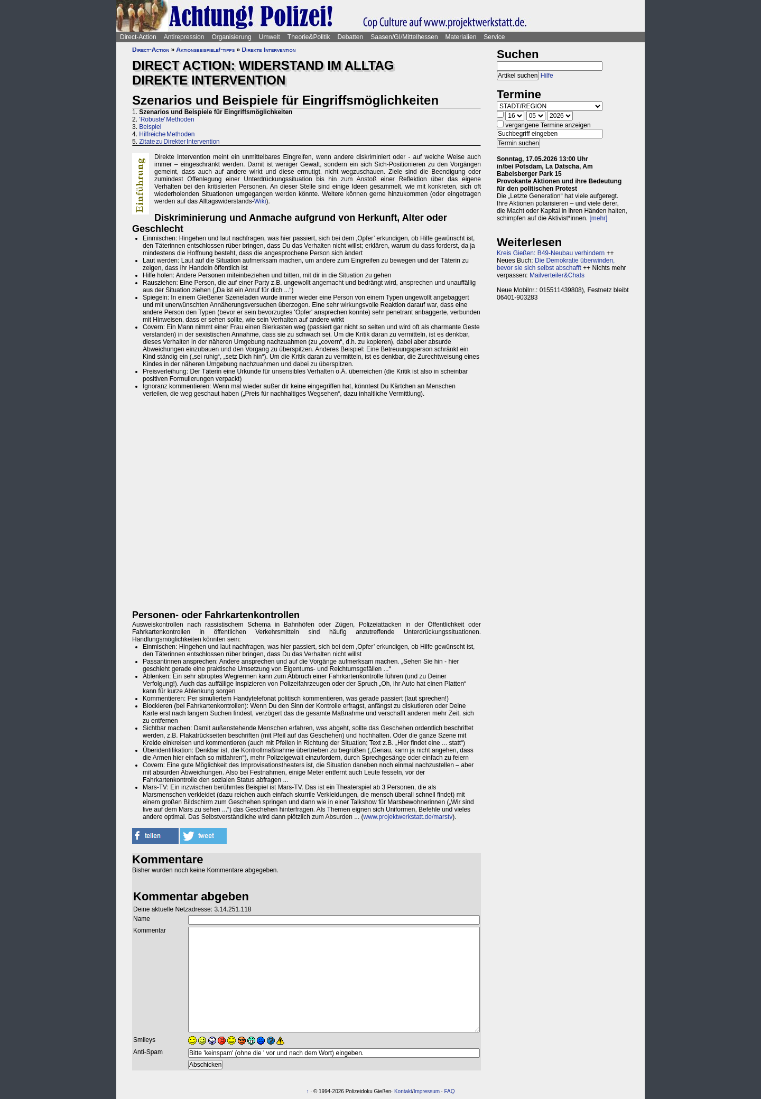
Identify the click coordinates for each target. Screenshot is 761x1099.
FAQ (449, 1091)
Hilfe (547, 75)
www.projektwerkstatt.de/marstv (408, 817)
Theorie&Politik (308, 37)
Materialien (461, 37)
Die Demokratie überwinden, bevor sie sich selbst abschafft (556, 264)
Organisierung (231, 37)
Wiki (260, 201)
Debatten (351, 37)
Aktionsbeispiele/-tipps (205, 49)
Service (494, 37)
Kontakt (403, 1091)
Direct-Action (138, 37)
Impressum (427, 1091)
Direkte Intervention (269, 49)
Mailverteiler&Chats (557, 275)
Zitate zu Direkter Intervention (179, 141)
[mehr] (598, 218)
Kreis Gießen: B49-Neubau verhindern (551, 253)
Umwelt (269, 37)
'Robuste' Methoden (166, 119)
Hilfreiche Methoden (166, 134)
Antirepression (184, 37)
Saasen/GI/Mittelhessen (404, 37)
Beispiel (150, 127)
